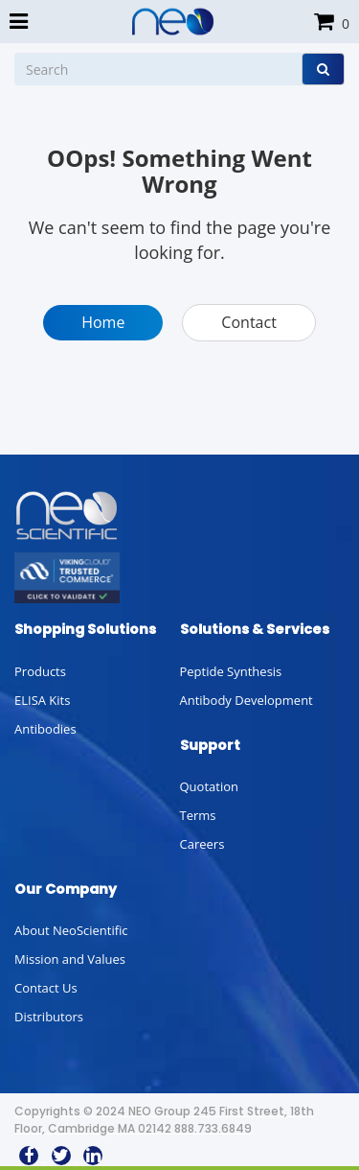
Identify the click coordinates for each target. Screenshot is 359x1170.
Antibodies (45, 728)
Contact (248, 322)
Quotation (209, 786)
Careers (202, 844)
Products (40, 671)
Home (102, 322)
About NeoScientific (71, 930)
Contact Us (46, 987)
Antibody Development (246, 700)
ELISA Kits (42, 700)
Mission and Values (69, 959)
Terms (198, 815)
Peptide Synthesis (231, 671)
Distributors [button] (48, 1016)
